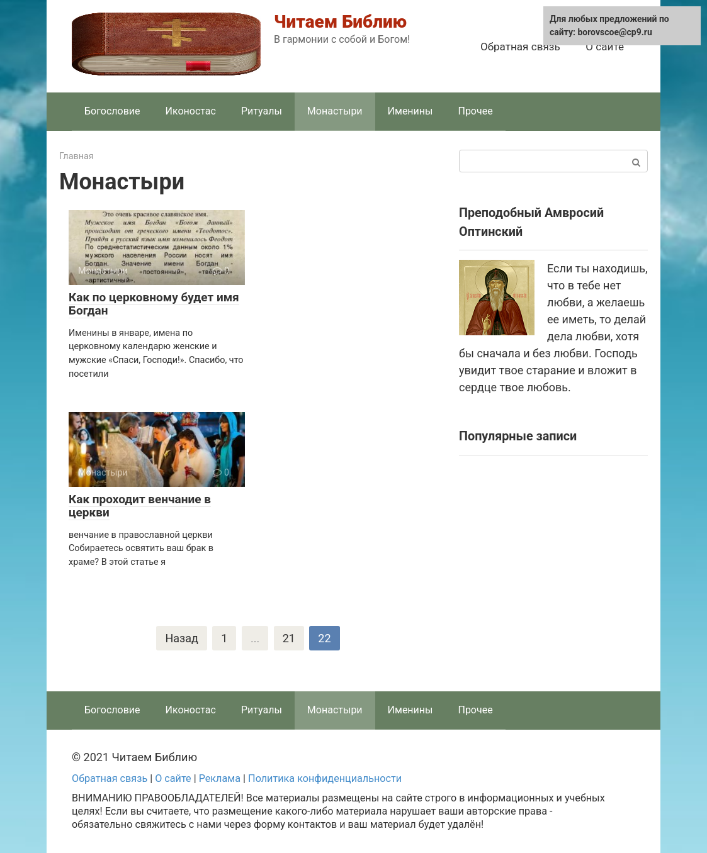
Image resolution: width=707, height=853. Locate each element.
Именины (410, 111)
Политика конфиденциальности (325, 778)
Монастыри (335, 111)
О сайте (604, 46)
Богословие (112, 111)
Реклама (219, 778)
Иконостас (191, 111)
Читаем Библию (340, 21)
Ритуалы (261, 111)
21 (289, 638)
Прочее (475, 111)
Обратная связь (520, 46)
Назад (181, 638)
